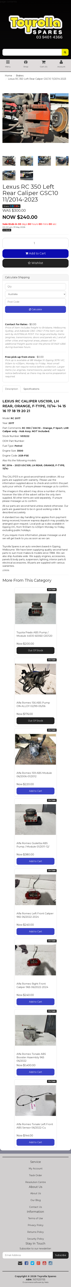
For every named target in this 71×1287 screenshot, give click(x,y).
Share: (11, 206)
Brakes (20, 75)
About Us (35, 1193)
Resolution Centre (35, 1182)
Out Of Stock (35, 650)
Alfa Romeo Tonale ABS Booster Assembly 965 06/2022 (31, 1057)
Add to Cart (35, 253)
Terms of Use (35, 1218)
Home (8, 75)
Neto (46, 1282)
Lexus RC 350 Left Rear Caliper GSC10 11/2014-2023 (37, 78)
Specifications (31, 388)
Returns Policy (35, 1232)
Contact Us (35, 1207)
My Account (35, 1168)
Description (11, 388)
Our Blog (35, 1200)
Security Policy (35, 1238)
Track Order (35, 1175)
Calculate (35, 309)
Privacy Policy (35, 1225)
